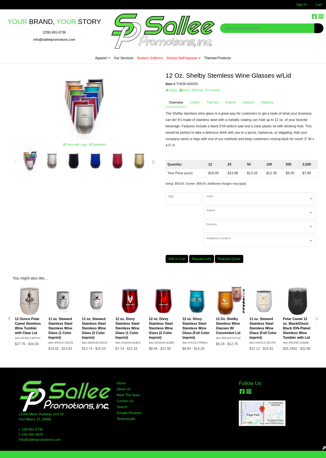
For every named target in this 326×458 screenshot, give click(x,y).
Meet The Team (128, 395)
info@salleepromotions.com (54, 39)
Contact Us (125, 401)
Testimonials (126, 419)
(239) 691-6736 (54, 32)
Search (122, 407)
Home (121, 383)
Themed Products (217, 58)
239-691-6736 (32, 429)
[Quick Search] (267, 28)
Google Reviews (129, 413)
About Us (124, 389)
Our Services (123, 58)
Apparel (101, 58)
